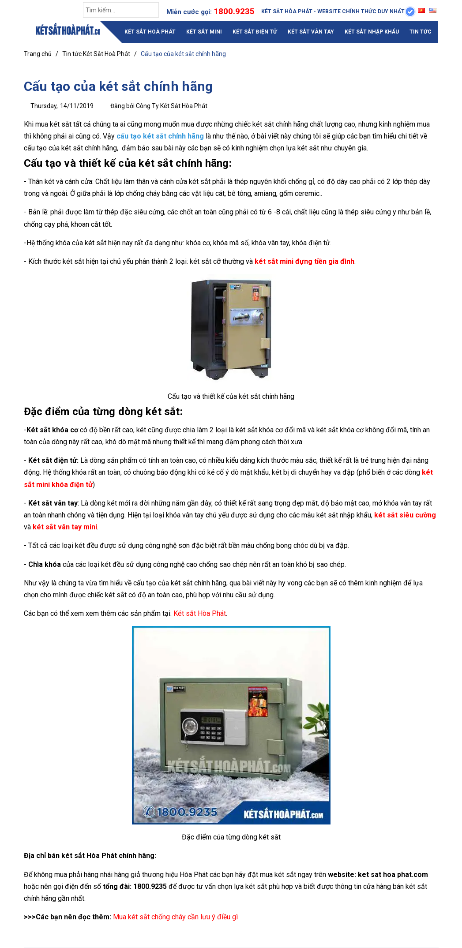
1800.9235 (234, 11)
